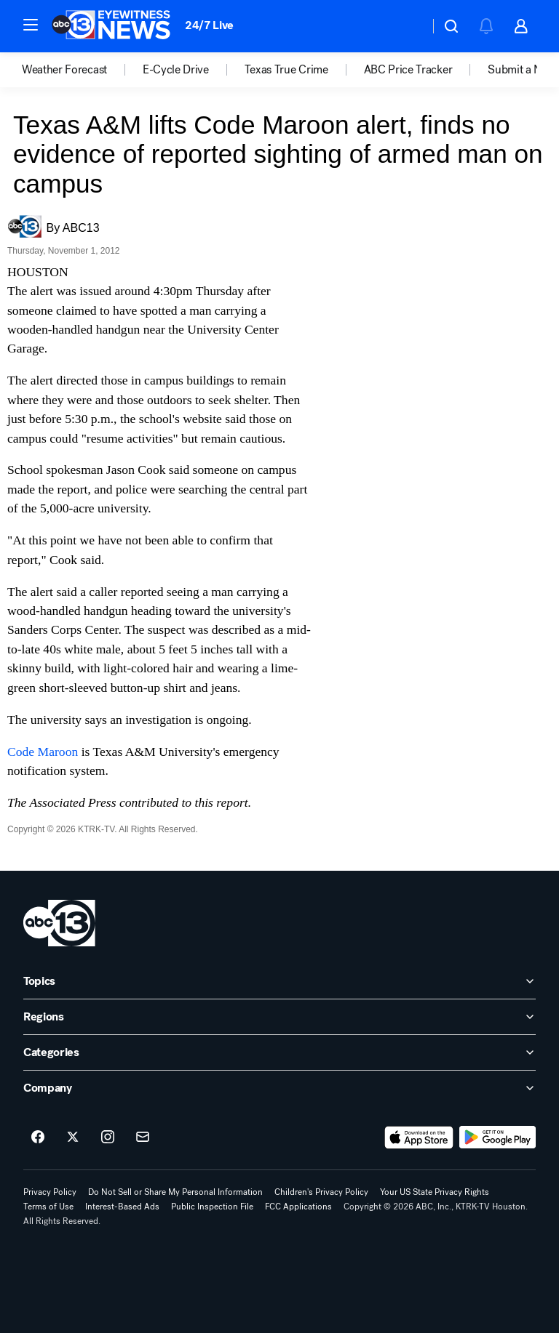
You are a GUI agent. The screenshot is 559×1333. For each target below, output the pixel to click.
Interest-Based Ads (122, 1206)
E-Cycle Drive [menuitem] (176, 69)
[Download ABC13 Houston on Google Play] (497, 1137)
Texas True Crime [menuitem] (286, 69)
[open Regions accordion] (279, 1017)
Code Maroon (42, 751)
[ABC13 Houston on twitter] (72, 1137)
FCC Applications (298, 1206)
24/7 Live (209, 25)
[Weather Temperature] (406, 26)
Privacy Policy (49, 1192)
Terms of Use (48, 1206)
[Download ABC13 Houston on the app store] (419, 1137)
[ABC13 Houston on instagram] (107, 1137)
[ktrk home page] (59, 923)
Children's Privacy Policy (321, 1192)
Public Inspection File (212, 1206)
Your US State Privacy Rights (434, 1192)
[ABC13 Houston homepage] (111, 26)
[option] (82, 69)
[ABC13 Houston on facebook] (37, 1137)
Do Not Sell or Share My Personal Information (175, 1192)
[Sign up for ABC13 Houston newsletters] (142, 1137)
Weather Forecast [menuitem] (64, 69)
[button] (30, 24)
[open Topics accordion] (279, 981)
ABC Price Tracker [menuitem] (408, 69)
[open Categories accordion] (279, 1052)
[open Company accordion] (279, 1088)
